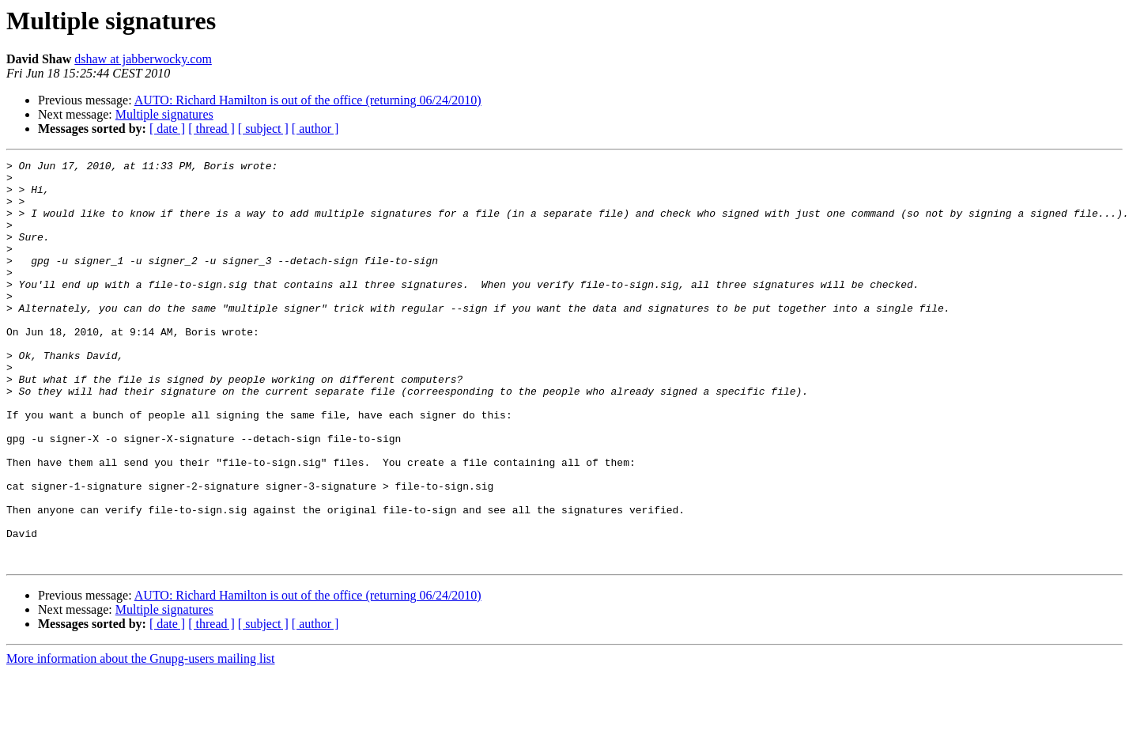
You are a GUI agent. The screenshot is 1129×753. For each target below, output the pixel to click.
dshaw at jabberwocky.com (143, 59)
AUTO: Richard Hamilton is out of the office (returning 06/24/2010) (307, 100)
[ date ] (167, 128)
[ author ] (315, 128)
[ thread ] (211, 128)
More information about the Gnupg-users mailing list (140, 739)
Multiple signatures (164, 114)
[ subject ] (263, 128)
